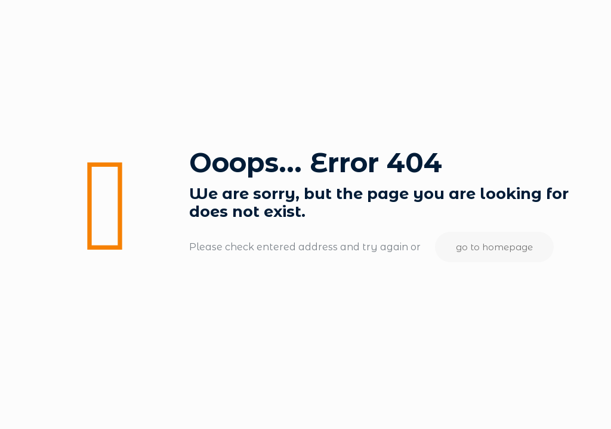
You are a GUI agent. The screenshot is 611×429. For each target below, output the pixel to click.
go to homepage (494, 247)
